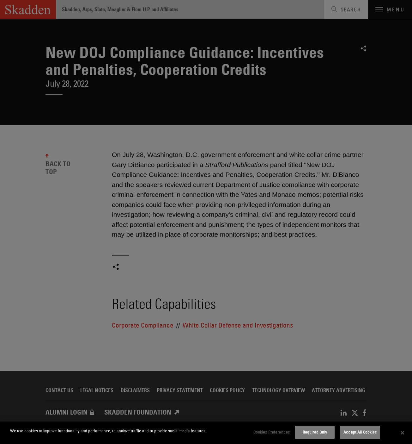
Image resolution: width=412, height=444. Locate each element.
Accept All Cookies (360, 432)
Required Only (315, 432)
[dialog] (206, 433)
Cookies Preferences (271, 432)
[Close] (402, 433)
